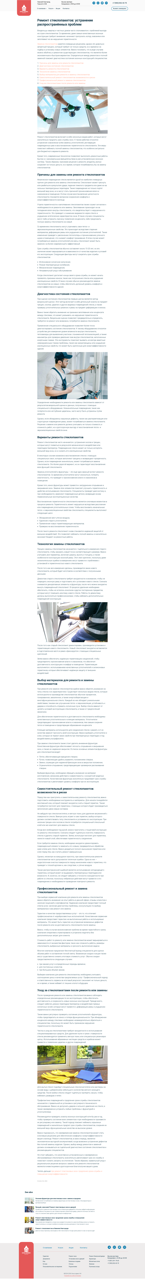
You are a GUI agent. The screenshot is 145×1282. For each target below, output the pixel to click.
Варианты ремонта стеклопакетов (54, 70)
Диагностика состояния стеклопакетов (56, 68)
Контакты (66, 8)
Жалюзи (91, 1267)
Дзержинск (46, 1262)
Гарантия (46, 1259)
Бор (44, 1264)
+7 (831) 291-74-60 (113, 1264)
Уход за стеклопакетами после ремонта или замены (62, 85)
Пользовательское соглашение (52, 1270)
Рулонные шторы (94, 1270)
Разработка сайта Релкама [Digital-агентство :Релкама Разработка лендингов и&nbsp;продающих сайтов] (72, 1279)
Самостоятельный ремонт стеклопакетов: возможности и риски (67, 79)
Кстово (45, 1267)
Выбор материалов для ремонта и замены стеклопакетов (64, 76)
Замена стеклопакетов (47, 46)
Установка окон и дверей (76, 1262)
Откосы (71, 1267)
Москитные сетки (94, 1264)
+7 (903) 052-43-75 (120, 3)
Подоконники (73, 1270)
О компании (41, 8)
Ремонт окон (73, 1259)
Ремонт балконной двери (97, 1259)
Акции (58, 8)
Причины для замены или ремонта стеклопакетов (61, 65)
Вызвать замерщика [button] (119, 8)
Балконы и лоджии (74, 1264)
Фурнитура (92, 1262)
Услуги (50, 8)
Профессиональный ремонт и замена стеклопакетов (62, 82)
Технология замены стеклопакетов (54, 73)
